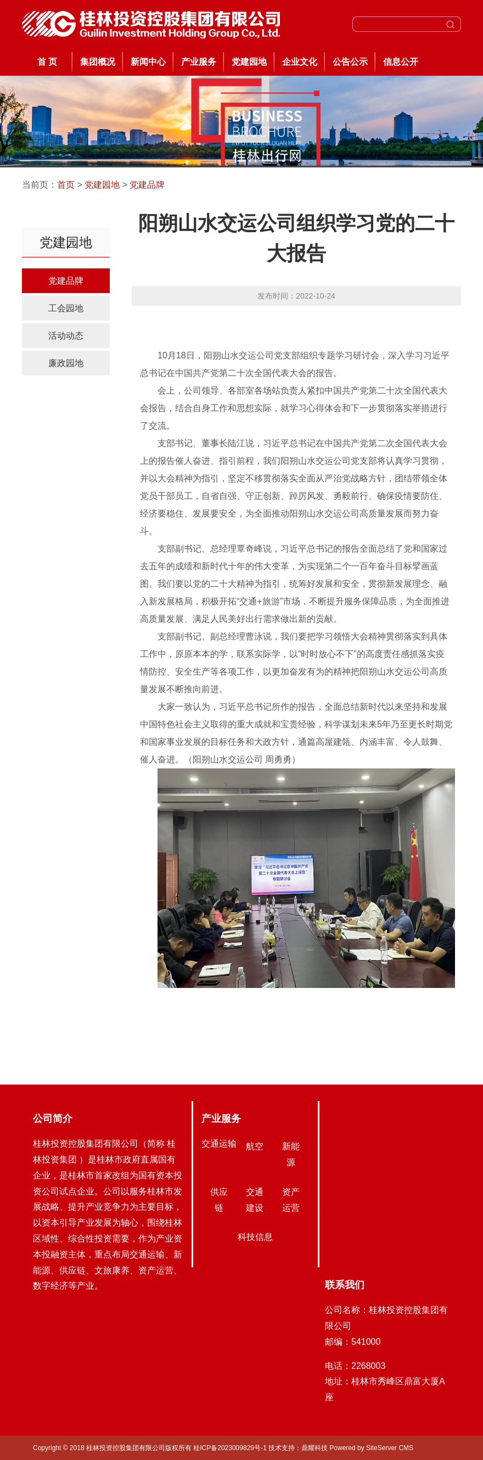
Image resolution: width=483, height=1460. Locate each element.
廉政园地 (65, 363)
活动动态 (65, 335)
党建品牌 (147, 184)
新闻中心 (148, 61)
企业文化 (299, 61)
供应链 (219, 1199)
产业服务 (198, 61)
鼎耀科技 (314, 1448)
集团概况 (97, 61)
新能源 (291, 1154)
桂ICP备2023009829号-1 (230, 1448)
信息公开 (400, 61)
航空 (254, 1146)
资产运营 (291, 1199)
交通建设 (254, 1199)
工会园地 (65, 308)
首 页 (47, 61)
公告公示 (350, 61)
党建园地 (249, 61)
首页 (66, 184)
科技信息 (255, 1237)
